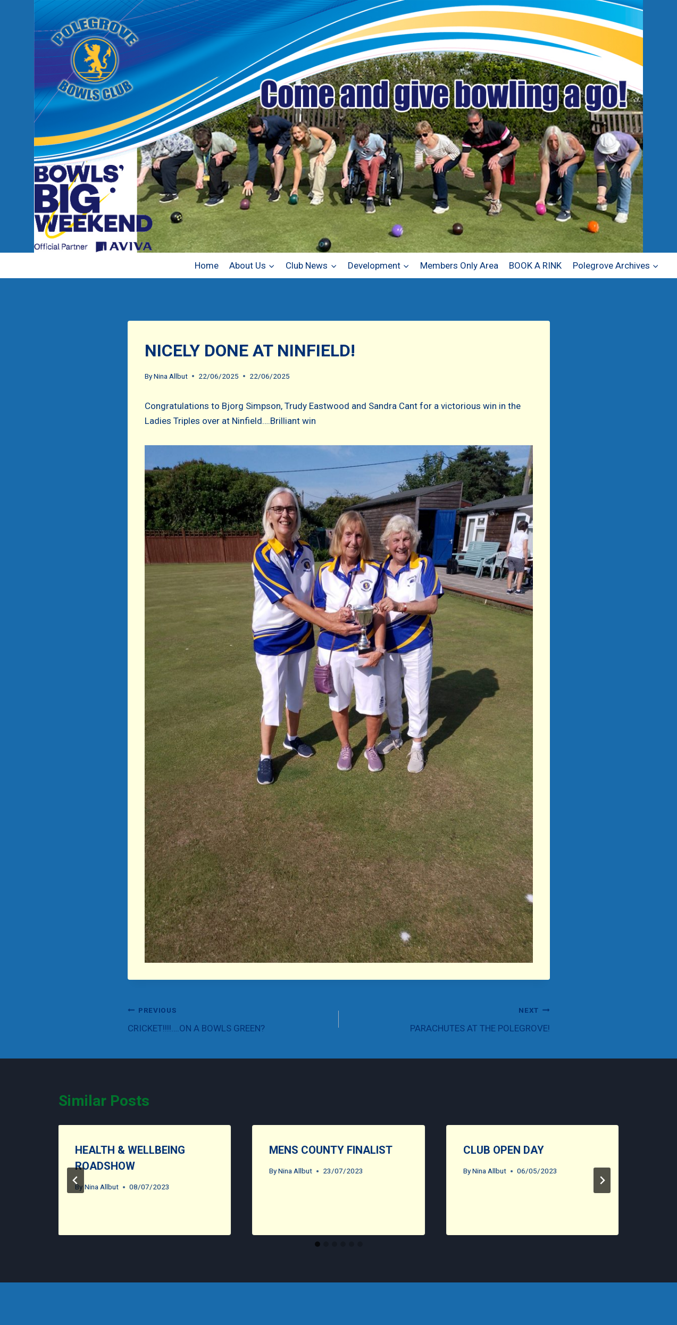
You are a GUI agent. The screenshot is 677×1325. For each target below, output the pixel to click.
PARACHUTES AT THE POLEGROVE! (449, 1018)
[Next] (602, 1180)
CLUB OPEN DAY (503, 1150)
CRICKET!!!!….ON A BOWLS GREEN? (229, 1018)
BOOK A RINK (535, 265)
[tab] (317, 1244)
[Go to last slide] (75, 1180)
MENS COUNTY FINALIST (330, 1150)
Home (207, 265)
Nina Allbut (171, 376)
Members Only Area (459, 265)
